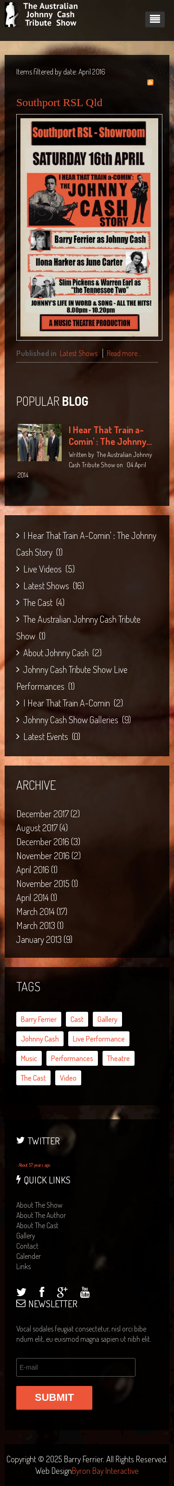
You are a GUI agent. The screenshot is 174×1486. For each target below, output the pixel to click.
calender (28, 1256)
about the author (41, 1215)
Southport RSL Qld (59, 102)
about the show (39, 1205)
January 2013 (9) (44, 939)
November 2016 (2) (48, 855)
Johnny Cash (40, 1038)
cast (77, 1019)
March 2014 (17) (41, 911)
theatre (118, 1058)
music (29, 1058)
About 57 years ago (34, 1165)
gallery (107, 1019)
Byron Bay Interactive (105, 1471)
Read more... (124, 353)
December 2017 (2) (48, 813)
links (23, 1266)
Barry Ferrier (39, 1019)
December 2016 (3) (48, 841)
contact (27, 1246)
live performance (99, 1038)
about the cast (37, 1225)
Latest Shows (78, 353)
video (68, 1078)
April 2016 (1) (37, 869)
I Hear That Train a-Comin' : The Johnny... (110, 435)
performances (72, 1058)
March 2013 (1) (40, 925)
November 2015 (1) (47, 883)
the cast (33, 1078)
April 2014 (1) (36, 897)
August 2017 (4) (42, 827)
